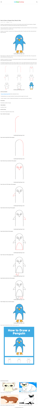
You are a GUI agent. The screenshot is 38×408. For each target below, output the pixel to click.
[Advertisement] (19, 11)
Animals (8, 22)
